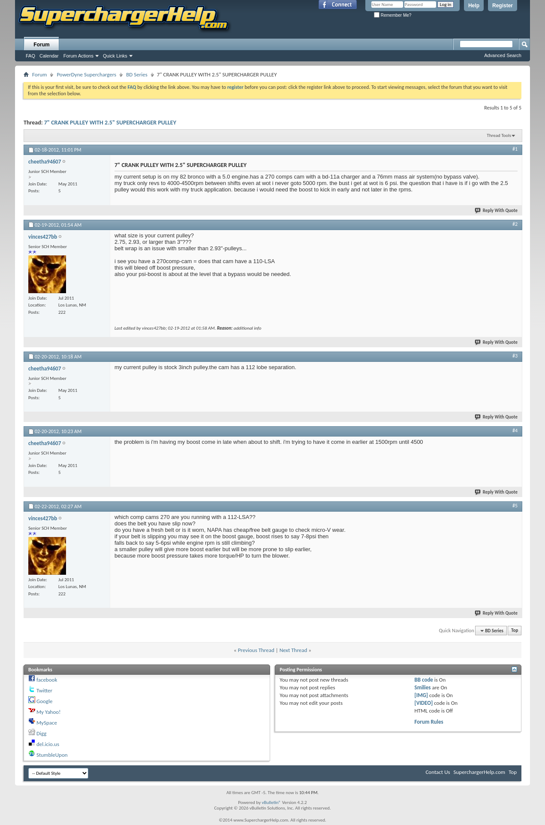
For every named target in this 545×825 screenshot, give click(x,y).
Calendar (49, 55)
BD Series (137, 74)
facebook (46, 679)
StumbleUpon (52, 755)
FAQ (30, 55)
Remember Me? (392, 15)
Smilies (423, 687)
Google (44, 701)
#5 (515, 506)
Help (473, 6)
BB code (424, 679)
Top (514, 631)
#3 (515, 356)
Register (502, 6)
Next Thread (293, 650)
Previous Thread (256, 650)
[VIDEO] (424, 703)
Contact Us (437, 772)
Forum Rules (429, 722)
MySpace (46, 722)
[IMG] (421, 695)
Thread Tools (499, 135)
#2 (515, 224)
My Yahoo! (48, 712)
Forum (41, 45)
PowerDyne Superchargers (86, 74)
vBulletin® (271, 802)
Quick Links (115, 55)
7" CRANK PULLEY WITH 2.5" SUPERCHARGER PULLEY (110, 122)
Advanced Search (502, 55)
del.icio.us (47, 744)
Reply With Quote (497, 210)
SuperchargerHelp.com (480, 772)
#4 (515, 431)
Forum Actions (78, 55)
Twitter (44, 690)
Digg (41, 733)
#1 (515, 149)
